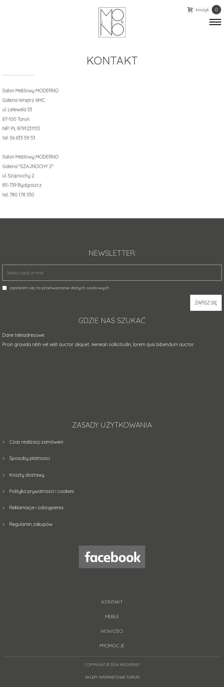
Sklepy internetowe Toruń (112, 677)
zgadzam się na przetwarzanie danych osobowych (59, 287)
